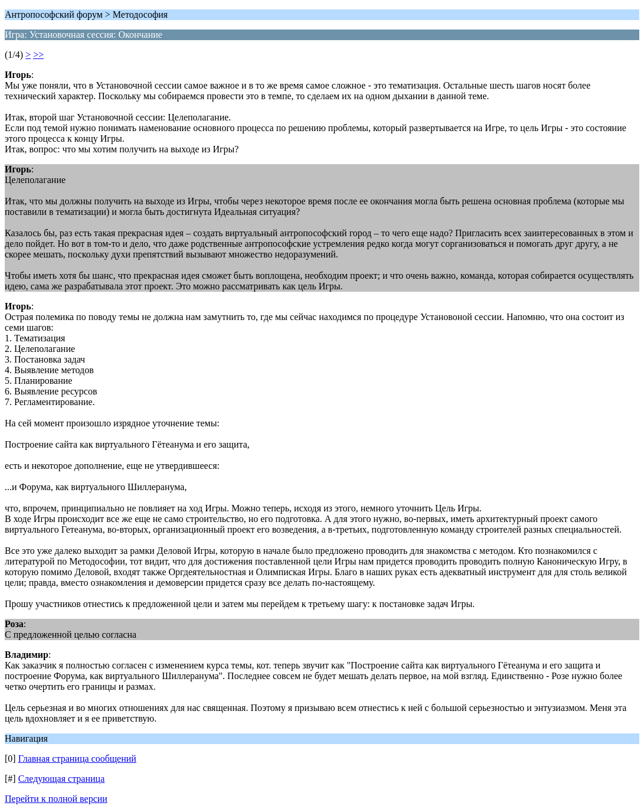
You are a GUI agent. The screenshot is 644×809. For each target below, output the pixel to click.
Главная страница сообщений (77, 758)
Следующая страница (61, 779)
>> (38, 55)
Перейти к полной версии (56, 799)
